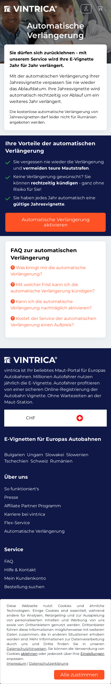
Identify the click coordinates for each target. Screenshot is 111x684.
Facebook (16, 606)
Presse (11, 497)
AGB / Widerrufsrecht (24, 665)
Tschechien (16, 461)
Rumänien (61, 461)
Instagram (43, 606)
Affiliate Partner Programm (32, 505)
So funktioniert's (21, 488)
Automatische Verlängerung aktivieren (56, 222)
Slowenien (77, 454)
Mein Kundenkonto (25, 578)
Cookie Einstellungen (23, 673)
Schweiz (39, 461)
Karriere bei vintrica (24, 514)
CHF (30, 417)
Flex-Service (17, 522)
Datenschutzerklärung (68, 665)
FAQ (8, 561)
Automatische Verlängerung (34, 531)
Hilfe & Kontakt (20, 569)
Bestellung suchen (24, 586)
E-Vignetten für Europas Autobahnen (52, 439)
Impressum (57, 673)
